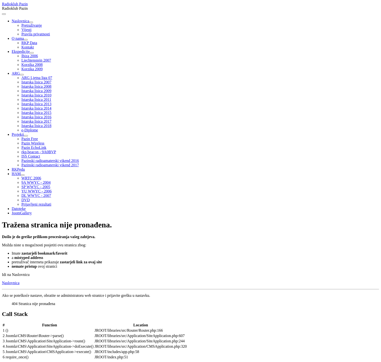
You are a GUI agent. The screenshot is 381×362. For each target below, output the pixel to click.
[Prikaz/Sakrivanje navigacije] (4, 14)
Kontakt (27, 47)
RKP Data (29, 43)
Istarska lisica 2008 (36, 86)
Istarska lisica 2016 (36, 117)
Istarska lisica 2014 (36, 108)
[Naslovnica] (31, 22)
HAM (16, 174)
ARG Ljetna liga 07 (36, 78)
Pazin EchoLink (33, 147)
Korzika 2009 (32, 69)
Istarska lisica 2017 (36, 121)
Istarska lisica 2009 (36, 91)
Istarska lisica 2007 (36, 82)
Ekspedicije (21, 51)
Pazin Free (29, 139)
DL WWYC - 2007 (36, 195)
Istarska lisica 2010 (36, 95)
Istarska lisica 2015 (36, 113)
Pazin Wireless (32, 143)
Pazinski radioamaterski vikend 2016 (50, 161)
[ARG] (22, 74)
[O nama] (26, 39)
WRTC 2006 (31, 178)
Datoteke (19, 209)
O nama (18, 38)
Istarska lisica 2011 (36, 99)
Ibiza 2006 (29, 56)
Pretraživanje (31, 25)
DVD (25, 200)
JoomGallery (22, 213)
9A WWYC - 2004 (36, 182)
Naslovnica (20, 21)
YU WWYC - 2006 (36, 191)
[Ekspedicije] (32, 53)
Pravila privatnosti (35, 34)
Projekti (18, 134)
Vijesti (26, 30)
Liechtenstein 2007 (36, 60)
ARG (16, 73)
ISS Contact (30, 156)
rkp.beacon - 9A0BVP (38, 152)
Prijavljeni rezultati (36, 204)
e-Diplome (29, 130)
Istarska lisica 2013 (36, 104)
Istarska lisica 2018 (36, 126)
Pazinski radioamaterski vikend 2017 (50, 165)
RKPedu (18, 169)
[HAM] (23, 175)
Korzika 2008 (32, 65)
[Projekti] (26, 136)
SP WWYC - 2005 (35, 187)
